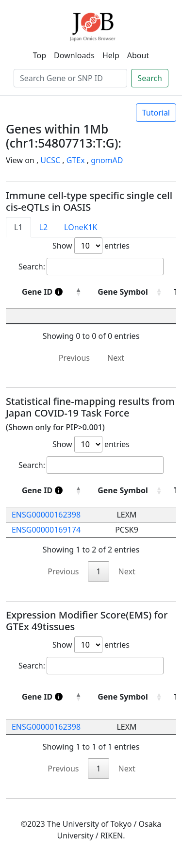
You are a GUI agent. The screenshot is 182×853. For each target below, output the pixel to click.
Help (110, 55)
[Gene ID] (46, 292)
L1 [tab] (18, 227)
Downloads (74, 55)
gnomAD (107, 160)
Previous (74, 357)
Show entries (91, 245)
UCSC (50, 160)
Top (39, 55)
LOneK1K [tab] (80, 227)
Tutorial (156, 112)
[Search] (70, 78)
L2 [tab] (43, 227)
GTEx (75, 160)
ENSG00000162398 (46, 514)
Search (149, 78)
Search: (91, 266)
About (138, 55)
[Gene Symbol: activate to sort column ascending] (126, 490)
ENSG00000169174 (46, 529)
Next (115, 357)
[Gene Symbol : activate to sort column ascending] (126, 292)
